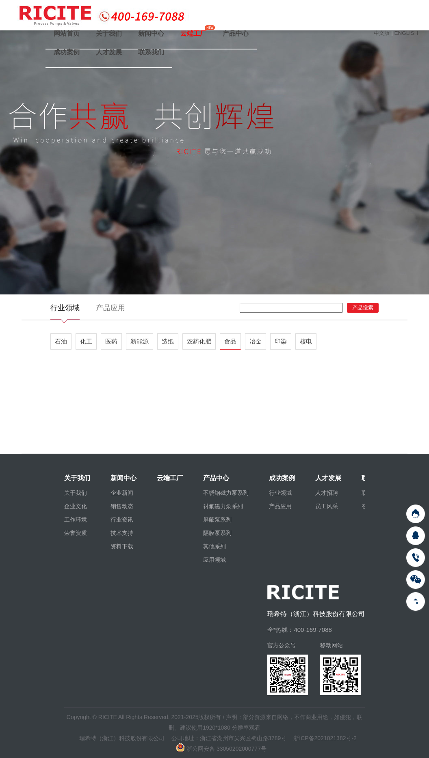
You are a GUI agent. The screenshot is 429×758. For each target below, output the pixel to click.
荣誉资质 (75, 533)
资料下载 (121, 546)
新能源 (139, 341)
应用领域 (214, 559)
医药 (111, 341)
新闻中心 (151, 33)
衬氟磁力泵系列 (223, 506)
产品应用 (110, 308)
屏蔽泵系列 (217, 519)
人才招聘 (326, 493)
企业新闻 (121, 493)
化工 (86, 341)
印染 (281, 341)
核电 (306, 341)
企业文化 (75, 506)
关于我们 (109, 33)
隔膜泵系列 (217, 533)
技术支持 (121, 533)
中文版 (382, 33)
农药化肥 (199, 341)
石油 (61, 341)
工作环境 (75, 519)
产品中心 (236, 33)
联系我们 (151, 52)
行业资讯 (121, 519)
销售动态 (121, 506)
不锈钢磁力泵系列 (226, 493)
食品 (230, 341)
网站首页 (67, 33)
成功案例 (67, 52)
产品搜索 (362, 308)
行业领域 (65, 308)
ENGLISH (406, 33)
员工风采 (326, 506)
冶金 (255, 341)
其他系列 (214, 546)
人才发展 (109, 52)
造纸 (168, 341)
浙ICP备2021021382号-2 (325, 738)
